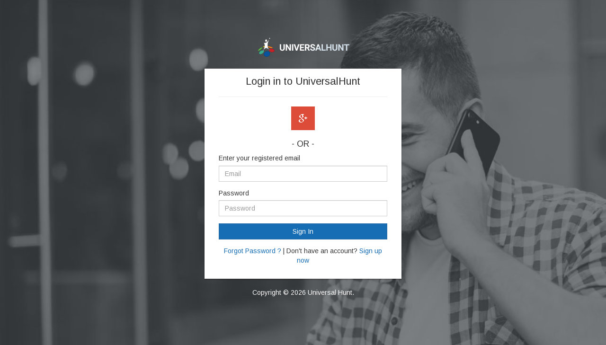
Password (234, 193)
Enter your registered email (259, 158)
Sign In (303, 231)
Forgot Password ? (252, 251)
